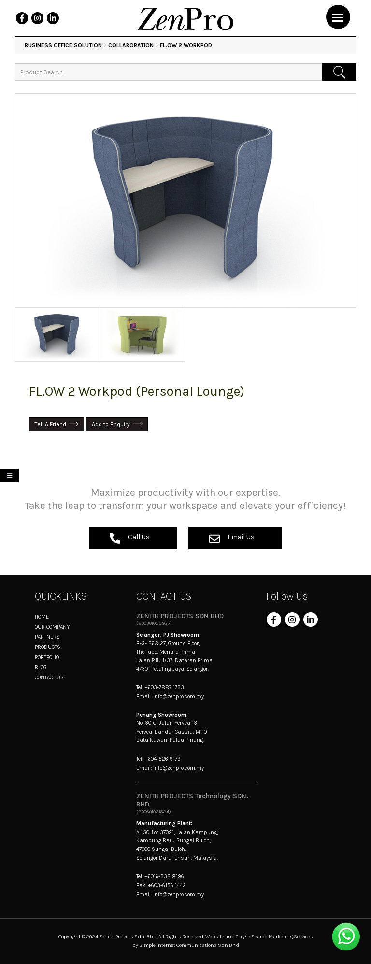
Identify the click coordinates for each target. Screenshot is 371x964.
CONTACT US (49, 677)
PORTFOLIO (47, 657)
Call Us (130, 538)
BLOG (41, 667)
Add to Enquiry (111, 424)
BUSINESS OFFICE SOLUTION (63, 45)
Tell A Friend (50, 424)
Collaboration (131, 45)
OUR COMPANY (52, 626)
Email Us (232, 538)
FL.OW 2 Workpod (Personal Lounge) (136, 391)
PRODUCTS (47, 647)
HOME (42, 616)
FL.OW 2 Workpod (186, 45)
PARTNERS (47, 636)
